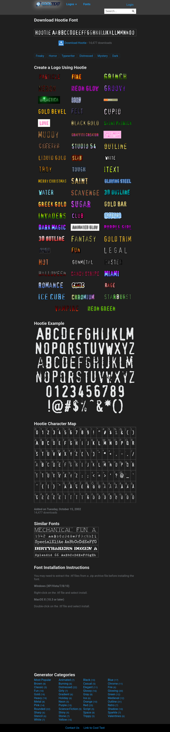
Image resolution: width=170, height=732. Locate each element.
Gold (39, 694)
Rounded (42, 709)
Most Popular (42, 680)
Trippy (89, 716)
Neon (64, 701)
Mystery (103, 56)
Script (88, 709)
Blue (113, 680)
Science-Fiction (70, 709)
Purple (65, 705)
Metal (39, 701)
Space (89, 712)
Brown (40, 683)
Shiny (64, 712)
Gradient (66, 694)
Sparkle (114, 712)
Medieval (116, 698)
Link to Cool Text (94, 728)
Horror (53, 56)
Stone (64, 716)
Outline (115, 701)
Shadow (115, 709)
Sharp (39, 712)
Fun (39, 690)
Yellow (65, 719)
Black (89, 680)
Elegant (90, 687)
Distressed (86, 56)
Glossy (90, 690)
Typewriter (68, 56)
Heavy (40, 698)
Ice (87, 698)
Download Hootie (72, 43)
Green (114, 694)
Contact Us (72, 728)
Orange (90, 701)
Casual (89, 683)
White (39, 719)
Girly (63, 690)
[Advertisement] (17, 70)
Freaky (40, 56)
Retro (113, 705)
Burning (65, 683)
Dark (115, 56)
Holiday (65, 698)
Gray (87, 694)
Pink (39, 705)
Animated (66, 680)
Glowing (115, 690)
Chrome (115, 683)
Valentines (116, 716)
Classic (40, 687)
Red (88, 705)
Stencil (40, 716)
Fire (112, 687)
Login (130, 4)
